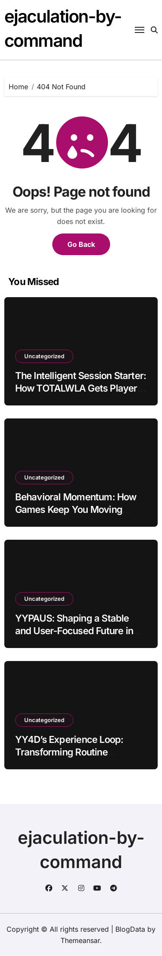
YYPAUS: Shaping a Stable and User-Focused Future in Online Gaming (74, 630)
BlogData (130, 929)
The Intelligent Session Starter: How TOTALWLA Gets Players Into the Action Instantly (80, 388)
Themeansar (80, 940)
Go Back (81, 244)
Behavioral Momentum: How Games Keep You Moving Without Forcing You (76, 509)
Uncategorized (44, 356)
